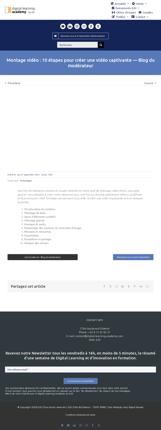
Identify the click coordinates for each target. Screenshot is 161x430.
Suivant (148, 83)
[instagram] (77, 26)
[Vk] (141, 286)
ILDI (98, 339)
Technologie (26, 180)
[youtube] (63, 26)
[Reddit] (117, 286)
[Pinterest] (135, 286)
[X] (110, 286)
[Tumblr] (129, 286)
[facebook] (91, 26)
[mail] (84, 26)
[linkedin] (70, 26)
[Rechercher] (77, 45)
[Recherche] (101, 45)
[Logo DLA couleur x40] (20, 8)
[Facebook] (104, 286)
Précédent (14, 83)
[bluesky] (62, 425)
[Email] (147, 286)
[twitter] (98, 26)
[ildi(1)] (41, 321)
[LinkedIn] (123, 286)
